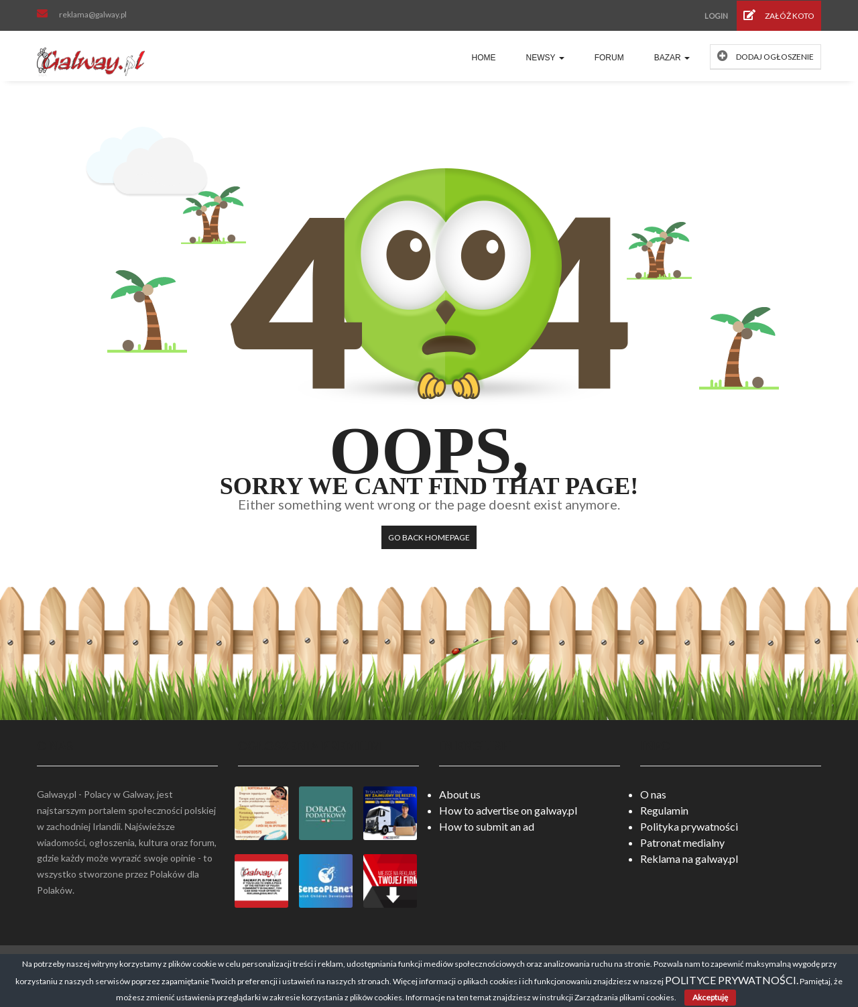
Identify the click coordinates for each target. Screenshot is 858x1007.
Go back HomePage (429, 537)
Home (484, 57)
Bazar (672, 57)
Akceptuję (710, 997)
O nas (653, 794)
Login (716, 15)
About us (460, 794)
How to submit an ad (486, 826)
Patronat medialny (682, 842)
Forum (609, 57)
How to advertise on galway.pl (508, 810)
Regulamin (664, 810)
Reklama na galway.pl (689, 858)
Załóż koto (778, 15)
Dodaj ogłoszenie (765, 56)
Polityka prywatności (689, 826)
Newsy (545, 57)
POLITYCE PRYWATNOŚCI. (731, 979)
